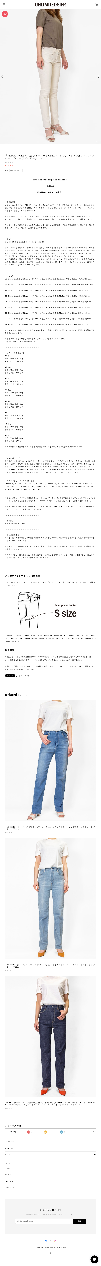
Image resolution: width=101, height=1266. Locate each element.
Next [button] (98, 76)
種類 (7, 170)
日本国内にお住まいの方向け (50, 192)
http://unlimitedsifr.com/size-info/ (20, 341)
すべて (13, 1132)
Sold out (50, 186)
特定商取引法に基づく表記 (58, 1247)
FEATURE (9, 1181)
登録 (79, 1221)
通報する (28, 675)
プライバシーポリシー (42, 1247)
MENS (7, 1155)
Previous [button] (2, 76)
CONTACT (9, 1187)
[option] (50, 76)
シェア (19, 676)
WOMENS (9, 1148)
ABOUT (8, 1175)
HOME (7, 1168)
